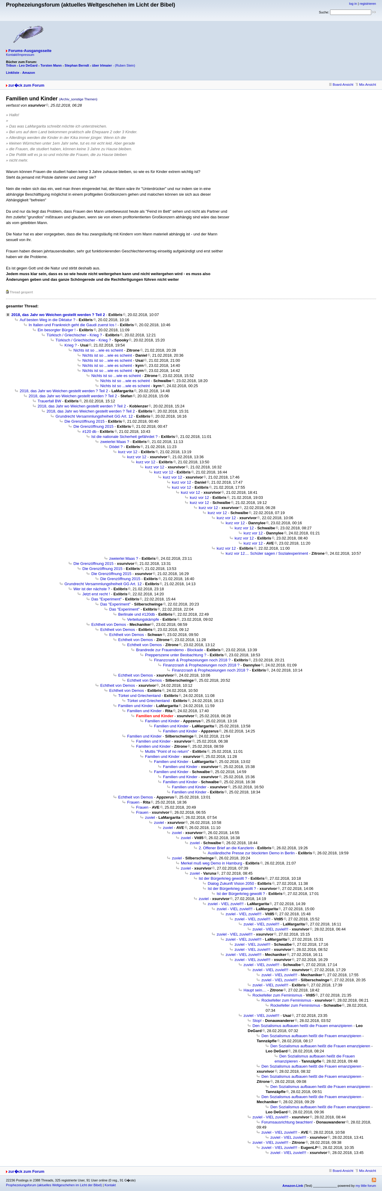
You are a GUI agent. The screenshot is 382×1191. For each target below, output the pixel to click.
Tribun (11, 65)
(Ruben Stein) (125, 65)
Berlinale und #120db (136, 614)
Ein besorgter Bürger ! (57, 330)
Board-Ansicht (341, 84)
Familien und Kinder (135, 705)
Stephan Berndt (77, 65)
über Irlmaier (102, 65)
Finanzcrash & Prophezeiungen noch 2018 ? (192, 660)
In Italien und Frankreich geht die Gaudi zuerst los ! (72, 325)
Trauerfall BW (49, 401)
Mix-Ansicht (365, 84)
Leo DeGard (28, 65)
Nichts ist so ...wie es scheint (98, 350)
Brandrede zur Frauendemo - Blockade (169, 650)
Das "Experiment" (106, 599)
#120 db (89, 431)
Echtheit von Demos (108, 624)
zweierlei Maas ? (114, 441)
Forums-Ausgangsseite (29, 50)
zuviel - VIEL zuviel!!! (226, 904)
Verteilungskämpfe (143, 619)
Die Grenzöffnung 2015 (84, 421)
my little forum (366, 1185)
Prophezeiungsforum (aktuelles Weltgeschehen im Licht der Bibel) (54, 1185)
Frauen (133, 802)
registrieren (368, 3)
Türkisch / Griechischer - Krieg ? (74, 335)
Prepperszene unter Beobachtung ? (175, 655)
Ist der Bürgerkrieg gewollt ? (223, 878)
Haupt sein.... (255, 990)
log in (353, 3)
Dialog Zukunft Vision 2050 (231, 883)
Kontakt (109, 1185)
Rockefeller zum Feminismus (277, 995)
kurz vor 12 (127, 452)
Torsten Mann (51, 65)
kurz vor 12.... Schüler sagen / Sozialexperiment (267, 553)
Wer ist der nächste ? (91, 589)
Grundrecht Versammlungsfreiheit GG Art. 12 (94, 416)
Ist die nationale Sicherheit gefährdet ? (124, 436)
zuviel (150, 817)
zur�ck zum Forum (26, 85)
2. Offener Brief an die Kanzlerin (226, 848)
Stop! (256, 1020)
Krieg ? (70, 345)
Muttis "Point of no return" (167, 751)
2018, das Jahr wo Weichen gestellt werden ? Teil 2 (58, 314)
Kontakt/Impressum (20, 54)
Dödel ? (116, 446)
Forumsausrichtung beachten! (287, 1122)
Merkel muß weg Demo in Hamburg (211, 863)
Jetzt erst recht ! (96, 594)
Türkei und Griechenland (139, 695)
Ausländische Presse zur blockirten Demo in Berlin (251, 853)
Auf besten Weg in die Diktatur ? (47, 320)
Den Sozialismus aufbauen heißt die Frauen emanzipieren (302, 1025)
